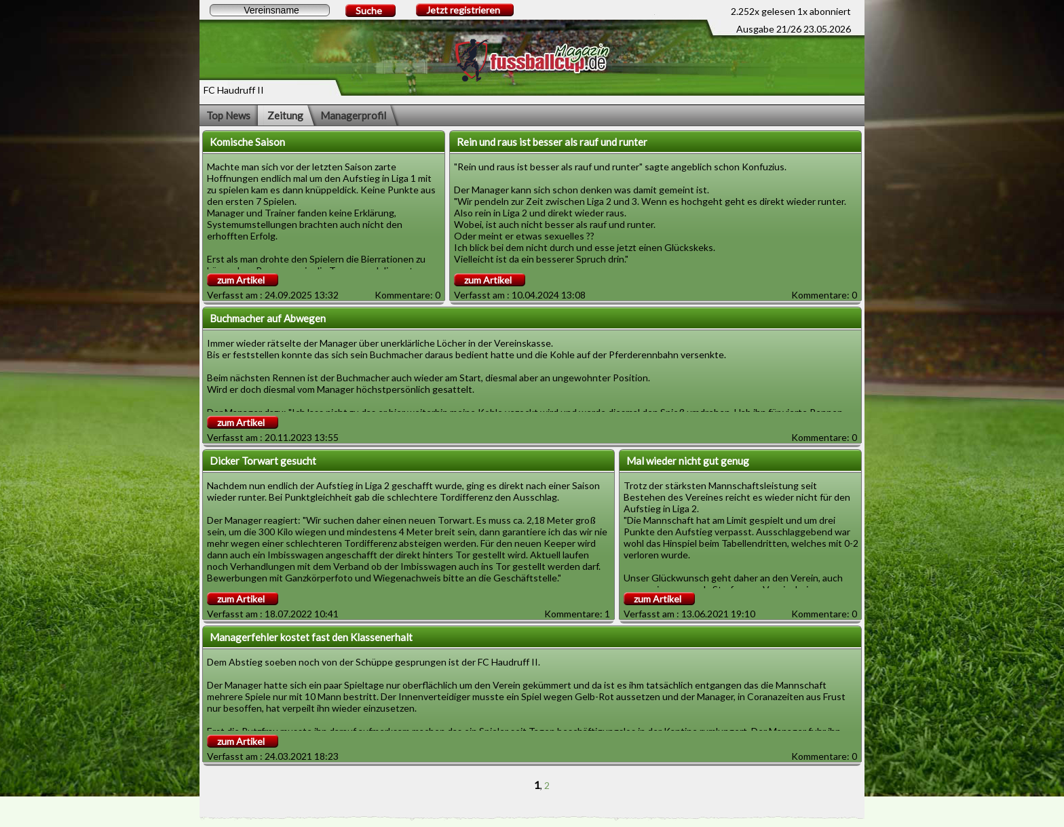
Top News (228, 115)
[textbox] (269, 10)
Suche (369, 10)
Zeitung (285, 115)
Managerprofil (353, 115)
